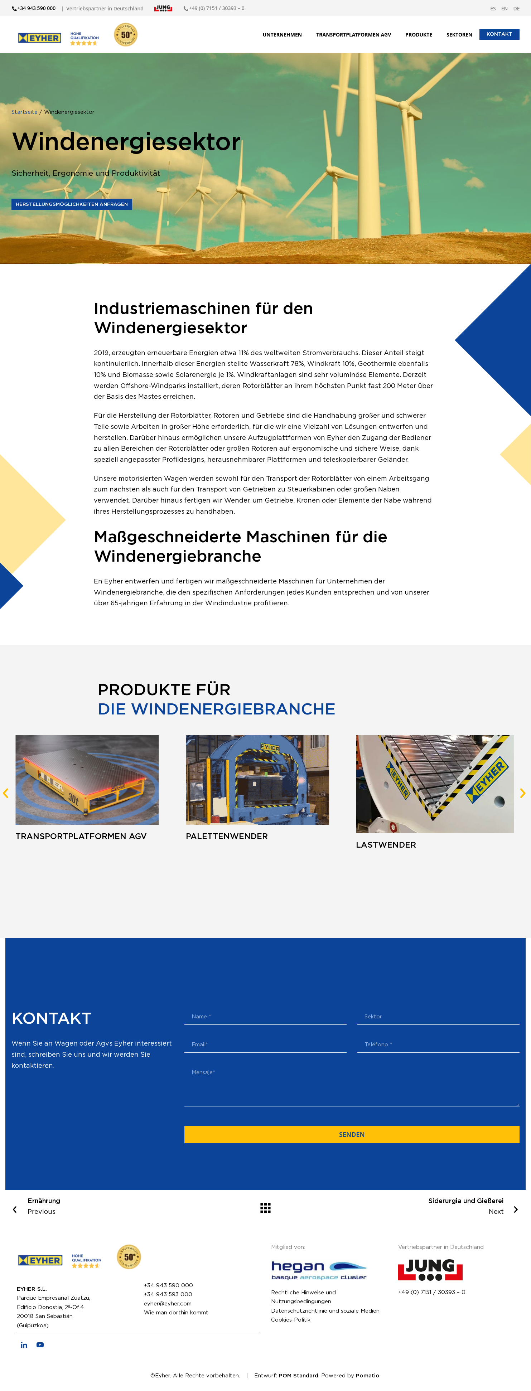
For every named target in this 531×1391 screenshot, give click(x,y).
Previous (109, 1206)
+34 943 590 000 (168, 1285)
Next (422, 1206)
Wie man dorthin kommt (176, 1312)
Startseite (25, 112)
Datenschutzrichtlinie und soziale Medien (325, 1311)
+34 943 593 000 (168, 1294)
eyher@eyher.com (168, 1304)
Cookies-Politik (290, 1320)
